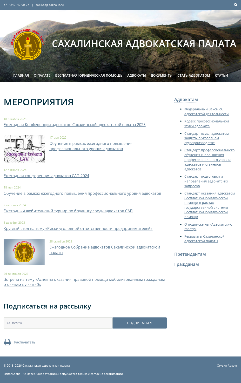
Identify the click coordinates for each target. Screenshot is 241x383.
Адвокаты (136, 75)
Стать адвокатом (193, 75)
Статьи (221, 75)
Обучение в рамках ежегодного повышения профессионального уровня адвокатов (91, 146)
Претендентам (190, 254)
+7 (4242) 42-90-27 (16, 5)
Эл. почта (14, 323)
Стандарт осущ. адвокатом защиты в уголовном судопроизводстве (206, 138)
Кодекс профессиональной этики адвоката (206, 123)
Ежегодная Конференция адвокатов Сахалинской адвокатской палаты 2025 (75, 124)
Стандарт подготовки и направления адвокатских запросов (206, 181)
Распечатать (19, 342)
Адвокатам (186, 99)
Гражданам (186, 264)
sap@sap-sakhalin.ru (50, 5)
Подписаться (139, 323)
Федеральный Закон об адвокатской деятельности (206, 111)
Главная (21, 75)
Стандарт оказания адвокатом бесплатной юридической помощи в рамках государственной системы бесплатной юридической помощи (209, 205)
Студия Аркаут (227, 365)
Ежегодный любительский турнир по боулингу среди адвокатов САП (68, 211)
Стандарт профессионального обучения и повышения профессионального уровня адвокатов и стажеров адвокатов (209, 159)
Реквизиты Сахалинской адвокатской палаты (204, 238)
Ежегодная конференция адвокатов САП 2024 (46, 175)
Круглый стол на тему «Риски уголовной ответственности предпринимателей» (78, 228)
